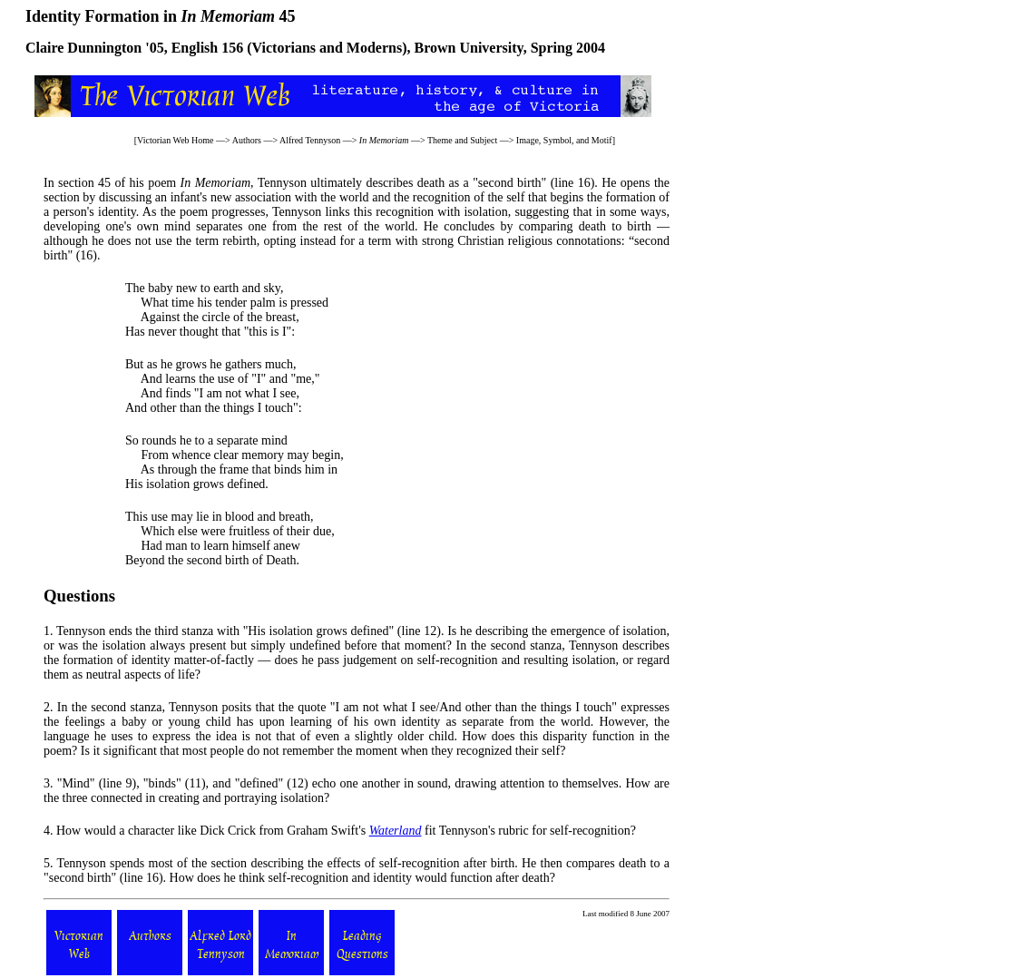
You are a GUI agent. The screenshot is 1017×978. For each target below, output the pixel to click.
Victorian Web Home (175, 140)
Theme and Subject (462, 140)
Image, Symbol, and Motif (564, 140)
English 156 (207, 47)
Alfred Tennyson (309, 140)
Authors (246, 140)
